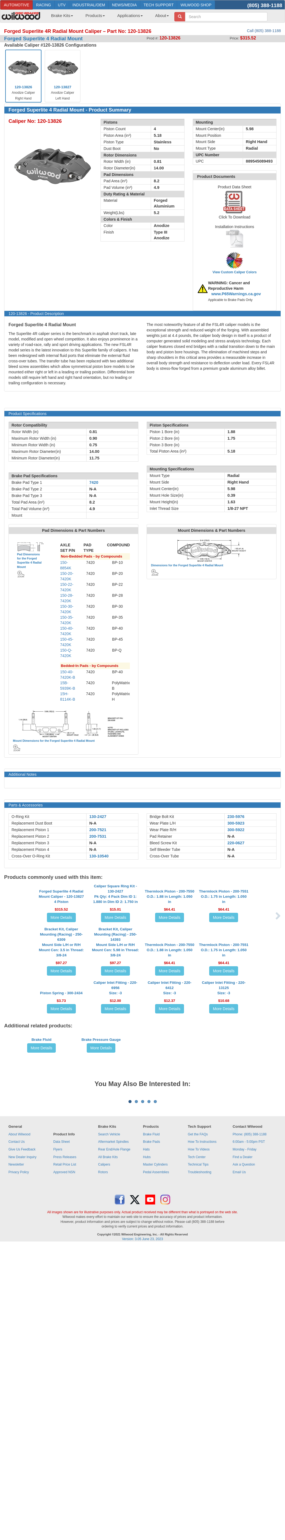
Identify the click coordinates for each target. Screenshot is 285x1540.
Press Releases (64, 1386)
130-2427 (97, 816)
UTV (62, 5)
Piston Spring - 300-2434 (61, 1117)
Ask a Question (244, 1394)
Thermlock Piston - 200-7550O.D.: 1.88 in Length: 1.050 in (169, 940)
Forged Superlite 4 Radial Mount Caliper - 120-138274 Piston (61, 940)
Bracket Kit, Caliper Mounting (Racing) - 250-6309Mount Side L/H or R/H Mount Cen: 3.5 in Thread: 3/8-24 (61, 1023)
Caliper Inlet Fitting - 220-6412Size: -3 (169, 1112)
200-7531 (97, 836)
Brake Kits (62, 15)
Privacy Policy (19, 1401)
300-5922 (235, 830)
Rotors (103, 1401)
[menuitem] (60, 17)
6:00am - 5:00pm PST (249, 1371)
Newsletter (16, 1394)
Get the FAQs (198, 1363)
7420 (93, 482)
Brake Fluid (42, 1205)
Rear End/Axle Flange (114, 1378)
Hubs (147, 1386)
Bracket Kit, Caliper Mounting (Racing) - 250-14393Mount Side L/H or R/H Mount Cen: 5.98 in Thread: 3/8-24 (115, 1023)
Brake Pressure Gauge (101, 1205)
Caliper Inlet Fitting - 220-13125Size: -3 (223, 1112)
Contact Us (17, 1371)
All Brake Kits (108, 1386)
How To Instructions (202, 1371)
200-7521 (97, 830)
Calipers (104, 1394)
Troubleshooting (199, 1401)
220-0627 (235, 843)
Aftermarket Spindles (113, 1371)
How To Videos (199, 1378)
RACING (43, 5)
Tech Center (197, 1386)
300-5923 (235, 823)
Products (95, 15)
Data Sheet (61, 1371)
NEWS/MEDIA (124, 5)
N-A (92, 823)
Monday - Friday (244, 1378)
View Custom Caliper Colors (234, 272)
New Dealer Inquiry (23, 1386)
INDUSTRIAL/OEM (88, 5)
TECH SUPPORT (159, 5)
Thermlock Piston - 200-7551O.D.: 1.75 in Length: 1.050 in (223, 940)
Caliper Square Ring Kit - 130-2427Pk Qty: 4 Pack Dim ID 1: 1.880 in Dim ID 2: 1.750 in (115, 938)
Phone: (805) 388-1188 (249, 1363)
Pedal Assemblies (156, 1401)
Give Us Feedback (22, 1378)
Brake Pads (151, 1371)
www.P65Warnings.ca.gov (236, 294)
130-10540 (98, 856)
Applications (130, 15)
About (162, 15)
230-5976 (235, 816)
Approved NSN (64, 1401)
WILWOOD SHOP (195, 5)
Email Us (239, 1401)
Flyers (57, 1378)
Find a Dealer (242, 1386)
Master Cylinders (155, 1394)
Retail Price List (64, 1394)
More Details (61, 961)
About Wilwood (19, 1363)
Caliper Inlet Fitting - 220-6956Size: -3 (115, 1112)
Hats (146, 1378)
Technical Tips (198, 1394)
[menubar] (108, 17)
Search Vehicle (109, 1363)
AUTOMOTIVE (16, 5)
